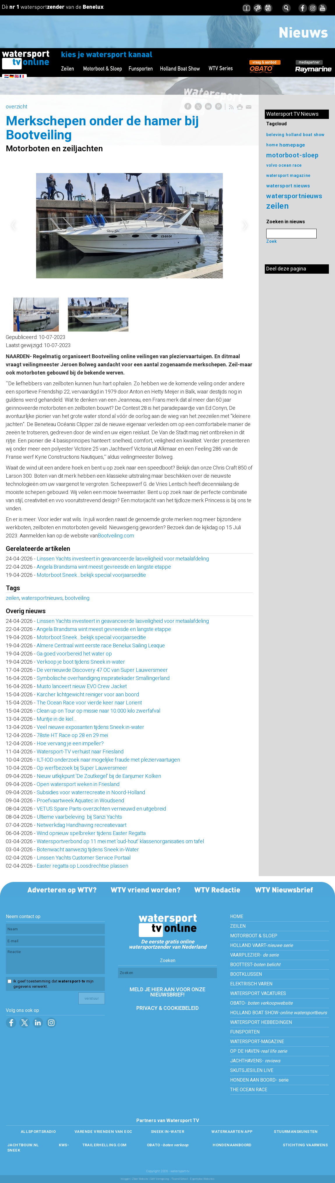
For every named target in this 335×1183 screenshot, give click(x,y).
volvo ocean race (284, 165)
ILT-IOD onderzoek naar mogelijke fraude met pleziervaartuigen (108, 760)
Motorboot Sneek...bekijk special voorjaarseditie (91, 575)
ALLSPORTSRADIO (38, 1131)
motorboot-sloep (292, 155)
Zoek (271, 241)
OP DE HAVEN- (258, 1051)
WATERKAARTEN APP (232, 1131)
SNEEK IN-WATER (167, 1131)
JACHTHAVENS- (255, 1060)
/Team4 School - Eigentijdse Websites (192, 1179)
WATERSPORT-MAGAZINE (257, 1041)
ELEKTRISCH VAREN (251, 983)
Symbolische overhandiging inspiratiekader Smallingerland (103, 678)
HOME (236, 916)
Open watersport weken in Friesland (78, 784)
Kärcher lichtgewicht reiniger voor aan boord (88, 695)
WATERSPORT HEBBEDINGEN (261, 1022)
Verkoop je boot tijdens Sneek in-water (81, 662)
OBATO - (167, 1145)
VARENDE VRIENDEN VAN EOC (103, 1131)
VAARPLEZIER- (254, 955)
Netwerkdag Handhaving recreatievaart (81, 825)
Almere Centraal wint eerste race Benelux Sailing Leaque (101, 646)
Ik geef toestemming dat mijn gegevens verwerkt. (53, 984)
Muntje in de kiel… (56, 719)
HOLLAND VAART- (261, 945)
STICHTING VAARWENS (305, 1145)
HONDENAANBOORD (232, 1145)
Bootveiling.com (116, 536)
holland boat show (305, 135)
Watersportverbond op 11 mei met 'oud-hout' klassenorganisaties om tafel (120, 841)
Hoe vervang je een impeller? (70, 744)
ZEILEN (238, 926)
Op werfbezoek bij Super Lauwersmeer (82, 768)
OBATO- (261, 1003)
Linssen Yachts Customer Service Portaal (84, 858)
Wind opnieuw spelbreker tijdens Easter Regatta (91, 833)
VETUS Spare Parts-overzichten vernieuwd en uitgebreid (101, 809)
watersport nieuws (288, 185)
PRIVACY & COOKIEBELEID (167, 1008)
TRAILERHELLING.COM (104, 1145)
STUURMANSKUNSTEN (296, 1131)
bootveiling (77, 598)
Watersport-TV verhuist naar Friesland (80, 752)
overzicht (16, 107)
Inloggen (125, 1179)
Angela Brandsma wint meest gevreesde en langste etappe (104, 567)
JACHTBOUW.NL (23, 1145)
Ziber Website (140, 1179)
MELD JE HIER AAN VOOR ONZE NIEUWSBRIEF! (167, 992)
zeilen (12, 598)
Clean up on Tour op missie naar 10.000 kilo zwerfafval (98, 711)
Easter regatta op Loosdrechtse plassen (82, 866)
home (272, 145)
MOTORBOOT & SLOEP (253, 935)
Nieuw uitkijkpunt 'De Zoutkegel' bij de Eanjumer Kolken (99, 776)
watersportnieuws (42, 598)
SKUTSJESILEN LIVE (251, 1070)
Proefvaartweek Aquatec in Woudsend (80, 801)
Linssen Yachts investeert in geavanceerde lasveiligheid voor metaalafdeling (123, 559)
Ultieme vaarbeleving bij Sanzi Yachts (79, 817)
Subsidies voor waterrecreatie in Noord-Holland (91, 793)
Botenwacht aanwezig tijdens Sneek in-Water (88, 850)
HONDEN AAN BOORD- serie (259, 1080)
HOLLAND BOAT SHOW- (278, 1012)
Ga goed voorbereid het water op (74, 654)
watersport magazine (288, 176)
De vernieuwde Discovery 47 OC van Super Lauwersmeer (102, 670)
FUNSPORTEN (245, 1032)
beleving (275, 135)
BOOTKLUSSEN (246, 974)
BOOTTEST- (255, 964)
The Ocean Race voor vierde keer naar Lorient (89, 703)
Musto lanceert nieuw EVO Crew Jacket (82, 686)
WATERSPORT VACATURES (258, 993)
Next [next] (245, 225)
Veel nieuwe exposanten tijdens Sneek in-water (90, 727)
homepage (292, 145)
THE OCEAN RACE (248, 1089)
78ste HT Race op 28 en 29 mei (72, 735)
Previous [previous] (13, 225)
